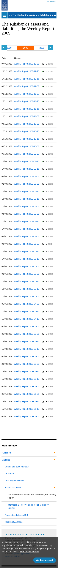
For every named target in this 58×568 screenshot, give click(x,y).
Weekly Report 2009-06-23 (26, 251)
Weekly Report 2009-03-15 (26, 349)
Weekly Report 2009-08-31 (26, 184)
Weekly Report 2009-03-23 (26, 341)
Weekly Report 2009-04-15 (26, 319)
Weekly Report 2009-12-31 (26, 64)
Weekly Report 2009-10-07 (26, 146)
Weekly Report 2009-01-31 (26, 394)
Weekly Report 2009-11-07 (26, 116)
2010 (9, 48)
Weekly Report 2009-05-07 (26, 296)
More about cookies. (29, 551)
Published (6, 453)
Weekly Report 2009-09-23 (26, 161)
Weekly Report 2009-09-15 (26, 169)
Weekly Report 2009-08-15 (26, 199)
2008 (41, 48)
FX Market (9, 473)
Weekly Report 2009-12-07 (26, 86)
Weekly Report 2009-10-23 (26, 131)
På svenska (51, 1)
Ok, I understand (44, 560)
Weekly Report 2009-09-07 (26, 176)
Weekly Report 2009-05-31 (26, 274)
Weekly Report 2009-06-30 (26, 244)
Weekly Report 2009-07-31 (26, 214)
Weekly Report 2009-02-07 (26, 386)
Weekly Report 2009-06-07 (26, 266)
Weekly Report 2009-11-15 (26, 109)
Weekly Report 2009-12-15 (26, 79)
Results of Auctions (13, 522)
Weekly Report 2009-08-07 (26, 206)
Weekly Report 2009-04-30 (26, 304)
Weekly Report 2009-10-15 (26, 139)
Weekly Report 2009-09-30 (26, 154)
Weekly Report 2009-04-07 (26, 326)
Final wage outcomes (14, 480)
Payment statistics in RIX (16, 515)
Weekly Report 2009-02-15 (26, 379)
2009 (25, 48)
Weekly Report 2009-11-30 (26, 94)
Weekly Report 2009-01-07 (26, 416)
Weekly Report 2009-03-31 (26, 334)
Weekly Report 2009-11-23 (26, 101)
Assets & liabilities (13, 487)
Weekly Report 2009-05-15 (26, 289)
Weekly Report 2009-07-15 (26, 229)
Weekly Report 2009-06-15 (26, 259)
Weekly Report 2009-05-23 (26, 281)
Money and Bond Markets (17, 467)
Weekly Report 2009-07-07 (26, 236)
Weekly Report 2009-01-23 (26, 401)
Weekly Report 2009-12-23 (26, 71)
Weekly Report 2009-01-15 (26, 409)
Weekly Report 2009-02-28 (26, 364)
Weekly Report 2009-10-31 (26, 124)
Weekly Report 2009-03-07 (26, 356)
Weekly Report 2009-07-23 (26, 221)
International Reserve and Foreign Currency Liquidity (28, 506)
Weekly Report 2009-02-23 (26, 371)
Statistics (6, 460)
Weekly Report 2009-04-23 (26, 311)
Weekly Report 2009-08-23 (26, 191)
